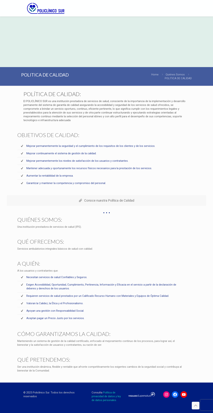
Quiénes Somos (175, 74)
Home (155, 74)
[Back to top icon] (195, 405)
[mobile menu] (184, 8)
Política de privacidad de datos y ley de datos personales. (106, 396)
